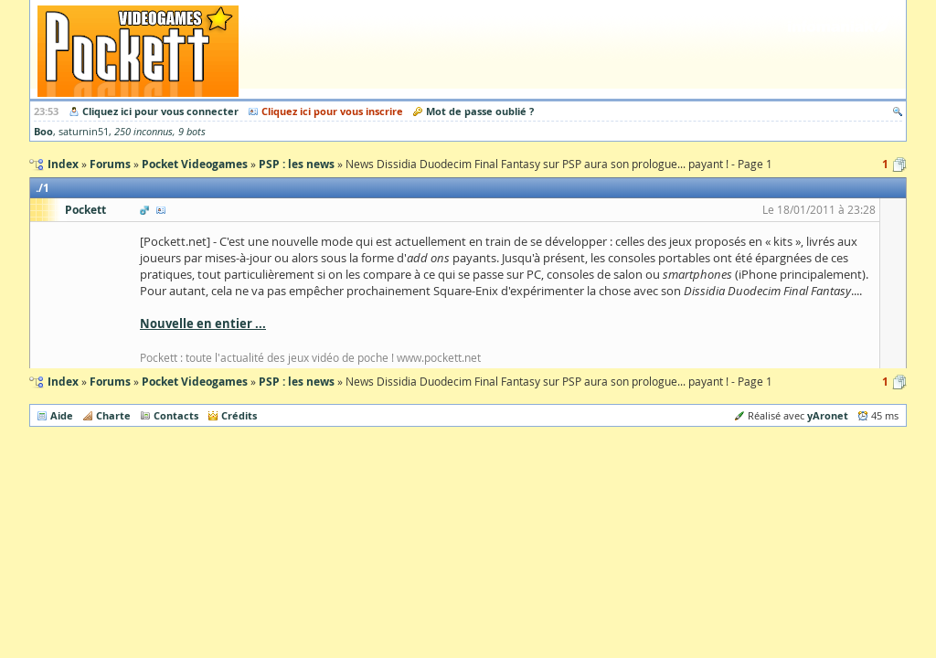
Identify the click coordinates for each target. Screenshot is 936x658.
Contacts (176, 415)
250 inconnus (143, 131)
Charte (113, 415)
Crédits (239, 415)
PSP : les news (297, 381)
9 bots (192, 131)
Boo (43, 131)
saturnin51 (83, 131)
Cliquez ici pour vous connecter (160, 111)
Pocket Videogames (195, 381)
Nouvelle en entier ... (203, 323)
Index (63, 381)
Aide (61, 415)
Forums (110, 381)
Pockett (85, 210)
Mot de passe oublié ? (480, 111)
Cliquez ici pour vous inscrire (332, 111)
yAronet (827, 415)
